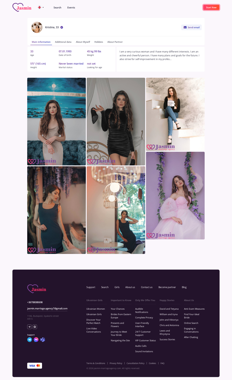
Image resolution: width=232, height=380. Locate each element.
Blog (184, 287)
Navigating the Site (120, 340)
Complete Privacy (144, 317)
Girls (117, 287)
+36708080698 (35, 302)
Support (90, 287)
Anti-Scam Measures (194, 308)
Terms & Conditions (95, 363)
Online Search (191, 322)
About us (130, 287)
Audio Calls (140, 345)
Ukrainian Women (95, 308)
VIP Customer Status (145, 340)
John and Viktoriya (169, 319)
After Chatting (191, 337)
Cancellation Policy (135, 363)
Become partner (167, 287)
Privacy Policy (116, 363)
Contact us (147, 287)
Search (105, 287)
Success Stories (167, 339)
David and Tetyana (169, 308)
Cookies (152, 363)
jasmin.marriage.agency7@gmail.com (47, 308)
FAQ (162, 363)
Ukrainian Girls (94, 314)
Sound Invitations (144, 351)
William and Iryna (169, 314)
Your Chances (118, 308)
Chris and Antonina (169, 325)
